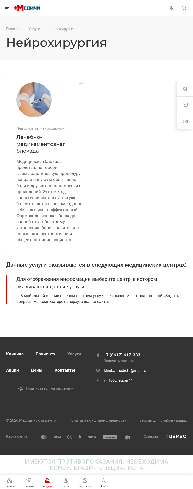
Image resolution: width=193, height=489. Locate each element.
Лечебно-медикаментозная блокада (41, 144)
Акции (12, 370)
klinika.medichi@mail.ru (125, 370)
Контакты (65, 370)
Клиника (15, 353)
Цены (36, 370)
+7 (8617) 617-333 (122, 354)
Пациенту (45, 353)
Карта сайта (16, 436)
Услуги (74, 353)
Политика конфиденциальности (98, 420)
